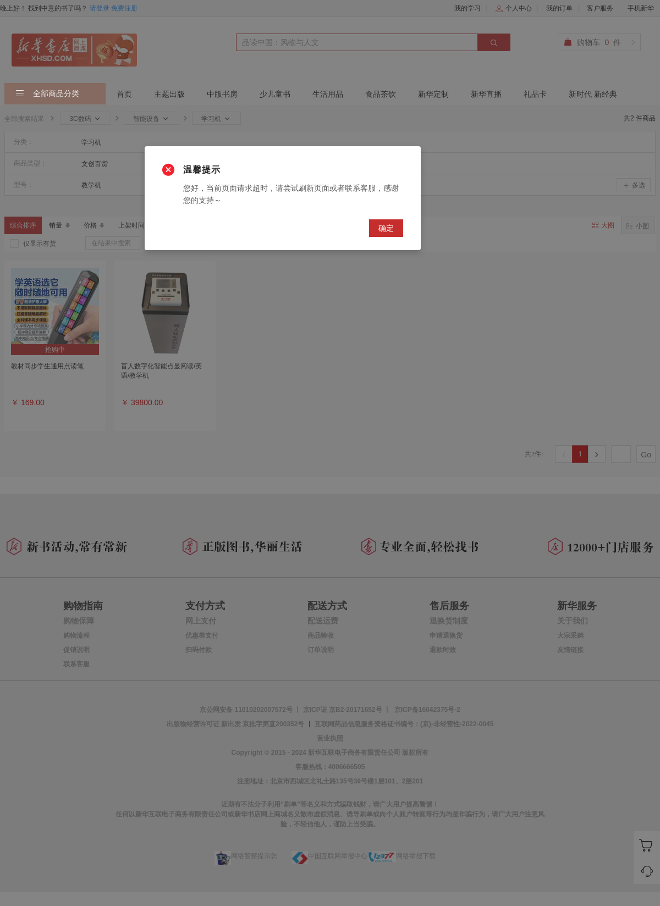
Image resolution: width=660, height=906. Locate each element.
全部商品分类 (47, 94)
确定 (386, 228)
